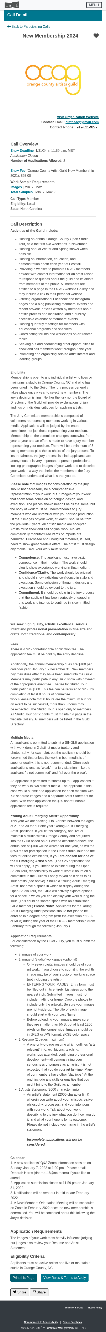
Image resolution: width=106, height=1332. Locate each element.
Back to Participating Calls (28, 26)
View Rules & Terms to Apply (64, 1277)
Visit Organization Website (78, 117)
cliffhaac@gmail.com (82, 122)
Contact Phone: (62, 127)
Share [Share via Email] (39, 1292)
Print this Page (23, 1277)
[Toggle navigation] (94, 5)
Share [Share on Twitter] (19, 1292)
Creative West (55, 1328)
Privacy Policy (94, 1307)
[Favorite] (96, 36)
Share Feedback (72, 1322)
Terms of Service (74, 1307)
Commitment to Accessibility (41, 1322)
